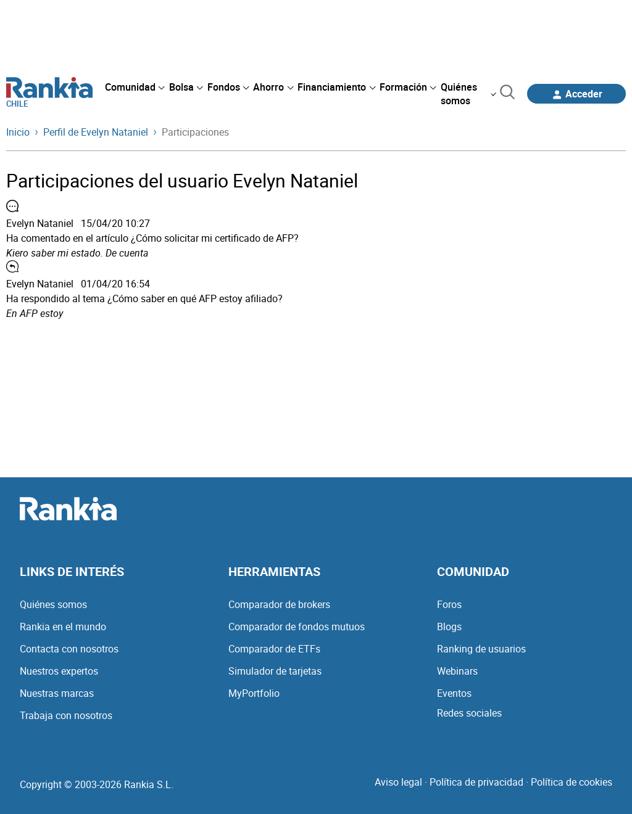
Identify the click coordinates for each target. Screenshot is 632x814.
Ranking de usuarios (481, 649)
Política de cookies (571, 782)
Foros (449, 604)
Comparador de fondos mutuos (296, 626)
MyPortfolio (254, 693)
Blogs (449, 626)
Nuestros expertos (59, 671)
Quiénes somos (53, 604)
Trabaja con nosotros (66, 715)
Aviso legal (398, 782)
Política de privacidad (476, 782)
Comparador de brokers (279, 604)
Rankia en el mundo (63, 626)
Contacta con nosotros (69, 649)
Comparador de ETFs (274, 649)
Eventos (454, 693)
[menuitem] (134, 87)
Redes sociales (469, 713)
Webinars (457, 671)
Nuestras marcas (57, 693)
